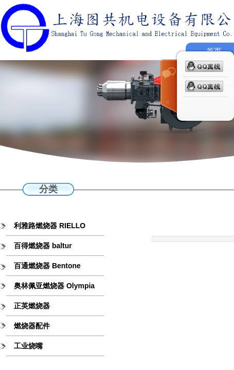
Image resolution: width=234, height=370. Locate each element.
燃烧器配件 (32, 326)
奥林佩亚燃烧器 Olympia (54, 286)
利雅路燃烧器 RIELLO (49, 225)
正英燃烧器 (32, 306)
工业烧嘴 (28, 346)
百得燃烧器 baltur (43, 246)
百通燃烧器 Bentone (47, 266)
